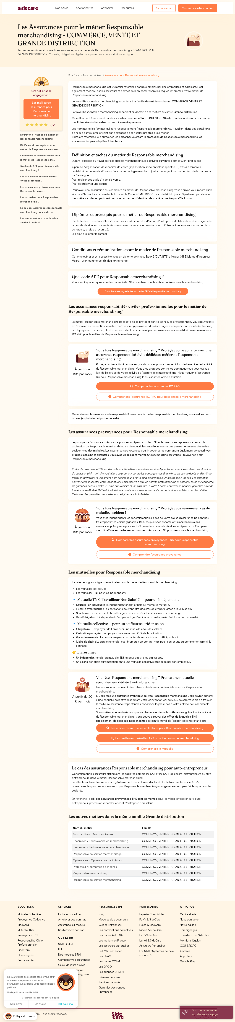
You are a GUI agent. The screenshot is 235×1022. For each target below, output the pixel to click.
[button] (20, 1016)
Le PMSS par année (110, 951)
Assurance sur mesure (71, 925)
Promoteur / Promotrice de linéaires (95, 866)
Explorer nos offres (70, 914)
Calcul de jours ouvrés (71, 965)
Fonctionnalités (84, 8)
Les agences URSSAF (112, 972)
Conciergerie (26, 955)
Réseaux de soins (109, 977)
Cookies (185, 951)
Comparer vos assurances (74, 959)
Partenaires (106, 8)
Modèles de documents (113, 919)
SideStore (24, 950)
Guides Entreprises (110, 925)
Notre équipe (188, 925)
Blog (102, 914)
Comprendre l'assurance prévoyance (154, 554)
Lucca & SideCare (150, 925)
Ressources (127, 8)
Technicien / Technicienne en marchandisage (101, 847)
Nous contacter (189, 919)
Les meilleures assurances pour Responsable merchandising (41, 109)
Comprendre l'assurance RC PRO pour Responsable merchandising (154, 396)
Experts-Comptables (151, 914)
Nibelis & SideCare (150, 930)
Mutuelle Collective (29, 914)
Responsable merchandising (90, 873)
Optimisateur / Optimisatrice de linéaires (97, 860)
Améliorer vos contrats (72, 919)
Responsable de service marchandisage (97, 854)
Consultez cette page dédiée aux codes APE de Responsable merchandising (143, 291)
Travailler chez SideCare (194, 935)
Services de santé (110, 982)
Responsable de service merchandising (97, 879)
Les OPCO (105, 966)
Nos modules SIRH (69, 954)
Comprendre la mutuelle (155, 748)
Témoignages (188, 930)
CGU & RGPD (188, 945)
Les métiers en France (112, 940)
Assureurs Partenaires (152, 945)
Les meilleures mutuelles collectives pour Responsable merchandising (154, 728)
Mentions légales (190, 940)
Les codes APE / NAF (111, 935)
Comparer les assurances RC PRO (155, 386)
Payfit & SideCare (150, 919)
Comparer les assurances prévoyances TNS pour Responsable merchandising (155, 542)
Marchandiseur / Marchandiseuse (93, 834)
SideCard (23, 925)
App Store (186, 956)
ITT (60, 949)
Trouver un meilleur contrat (198, 8)
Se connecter (164, 8)
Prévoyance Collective (31, 919)
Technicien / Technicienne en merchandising (100, 841)
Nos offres (61, 8)
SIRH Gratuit (65, 944)
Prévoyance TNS (28, 935)
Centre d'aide (188, 914)
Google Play (187, 961)
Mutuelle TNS (26, 930)
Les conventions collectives (116, 930)
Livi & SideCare (148, 935)
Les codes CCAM (109, 961)
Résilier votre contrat (71, 930)
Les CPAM (105, 956)
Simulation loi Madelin (71, 970)
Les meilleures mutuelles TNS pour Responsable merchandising (155, 738)
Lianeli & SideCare (150, 940)
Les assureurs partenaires (114, 945)
